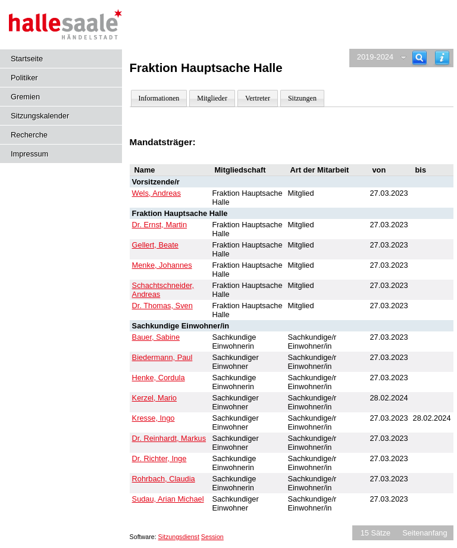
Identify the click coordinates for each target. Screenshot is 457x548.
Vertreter (257, 98)
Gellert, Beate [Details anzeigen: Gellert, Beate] (155, 244)
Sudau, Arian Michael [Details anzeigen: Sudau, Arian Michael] (168, 498)
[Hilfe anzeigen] (442, 58)
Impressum (29, 153)
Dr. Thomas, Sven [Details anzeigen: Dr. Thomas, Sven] (162, 305)
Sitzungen (302, 98)
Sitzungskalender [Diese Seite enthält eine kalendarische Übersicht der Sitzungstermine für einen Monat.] (40, 115)
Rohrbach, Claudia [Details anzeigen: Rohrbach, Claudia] (163, 478)
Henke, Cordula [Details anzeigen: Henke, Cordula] (158, 377)
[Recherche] (419, 58)
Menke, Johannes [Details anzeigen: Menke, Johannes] (162, 265)
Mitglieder (212, 98)
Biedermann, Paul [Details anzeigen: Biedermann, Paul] (162, 357)
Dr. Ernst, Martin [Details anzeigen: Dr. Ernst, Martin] (159, 224)
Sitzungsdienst (178, 536)
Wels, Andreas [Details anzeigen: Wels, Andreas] (156, 193)
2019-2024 (375, 56)
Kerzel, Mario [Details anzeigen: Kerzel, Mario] (154, 397)
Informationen (159, 98)
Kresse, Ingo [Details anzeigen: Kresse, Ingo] (153, 418)
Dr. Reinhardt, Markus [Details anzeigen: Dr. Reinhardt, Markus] (169, 438)
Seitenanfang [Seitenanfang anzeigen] (424, 532)
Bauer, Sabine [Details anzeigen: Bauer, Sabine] (156, 337)
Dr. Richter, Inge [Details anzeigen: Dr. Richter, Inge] (159, 458)
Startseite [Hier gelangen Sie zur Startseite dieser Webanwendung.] (27, 58)
